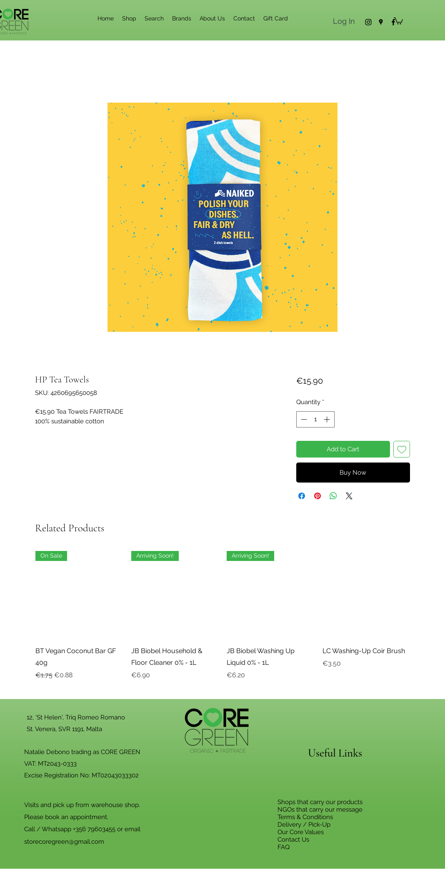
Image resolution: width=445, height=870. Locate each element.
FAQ (284, 847)
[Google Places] (381, 22)
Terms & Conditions (305, 817)
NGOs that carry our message (320, 809)
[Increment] (327, 419)
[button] (398, 20)
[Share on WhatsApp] (333, 496)
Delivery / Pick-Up (304, 824)
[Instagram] (368, 22)
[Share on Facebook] (302, 496)
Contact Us (293, 839)
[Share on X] (349, 496)
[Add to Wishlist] (401, 449)
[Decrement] (303, 419)
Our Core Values (301, 832)
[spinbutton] (315, 419)
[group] (222, 621)
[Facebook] (393, 22)
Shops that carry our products (320, 802)
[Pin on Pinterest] (317, 496)
